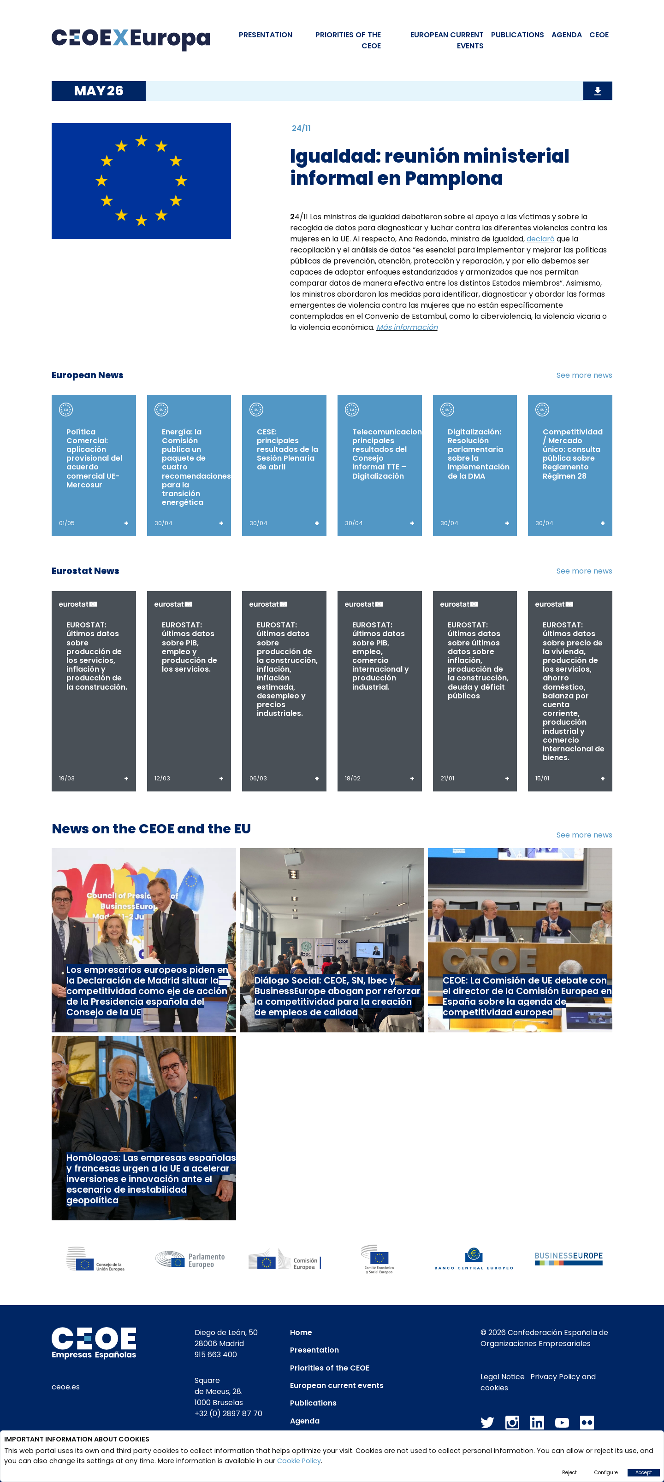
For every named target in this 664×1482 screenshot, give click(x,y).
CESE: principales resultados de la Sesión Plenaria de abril (287, 450)
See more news (584, 375)
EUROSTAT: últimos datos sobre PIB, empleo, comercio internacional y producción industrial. (380, 656)
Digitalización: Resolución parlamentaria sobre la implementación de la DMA (479, 454)
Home (301, 1332)
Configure (606, 1472)
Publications (517, 34)
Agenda (566, 34)
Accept (643, 1472)
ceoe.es (66, 1387)
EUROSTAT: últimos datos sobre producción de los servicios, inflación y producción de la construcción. (96, 656)
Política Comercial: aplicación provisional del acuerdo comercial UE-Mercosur (94, 458)
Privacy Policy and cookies (538, 1382)
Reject (569, 1472)
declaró (541, 239)
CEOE (599, 34)
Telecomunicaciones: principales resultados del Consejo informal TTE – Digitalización (392, 454)
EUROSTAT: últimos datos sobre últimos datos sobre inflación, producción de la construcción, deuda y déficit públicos (478, 660)
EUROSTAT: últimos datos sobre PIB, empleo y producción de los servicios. (189, 647)
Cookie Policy (299, 1460)
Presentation (265, 34)
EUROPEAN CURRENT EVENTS (447, 40)
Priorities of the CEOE (329, 1368)
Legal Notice (502, 1376)
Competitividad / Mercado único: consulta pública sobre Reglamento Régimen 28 (573, 454)
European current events (337, 1385)
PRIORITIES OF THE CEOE (348, 40)
